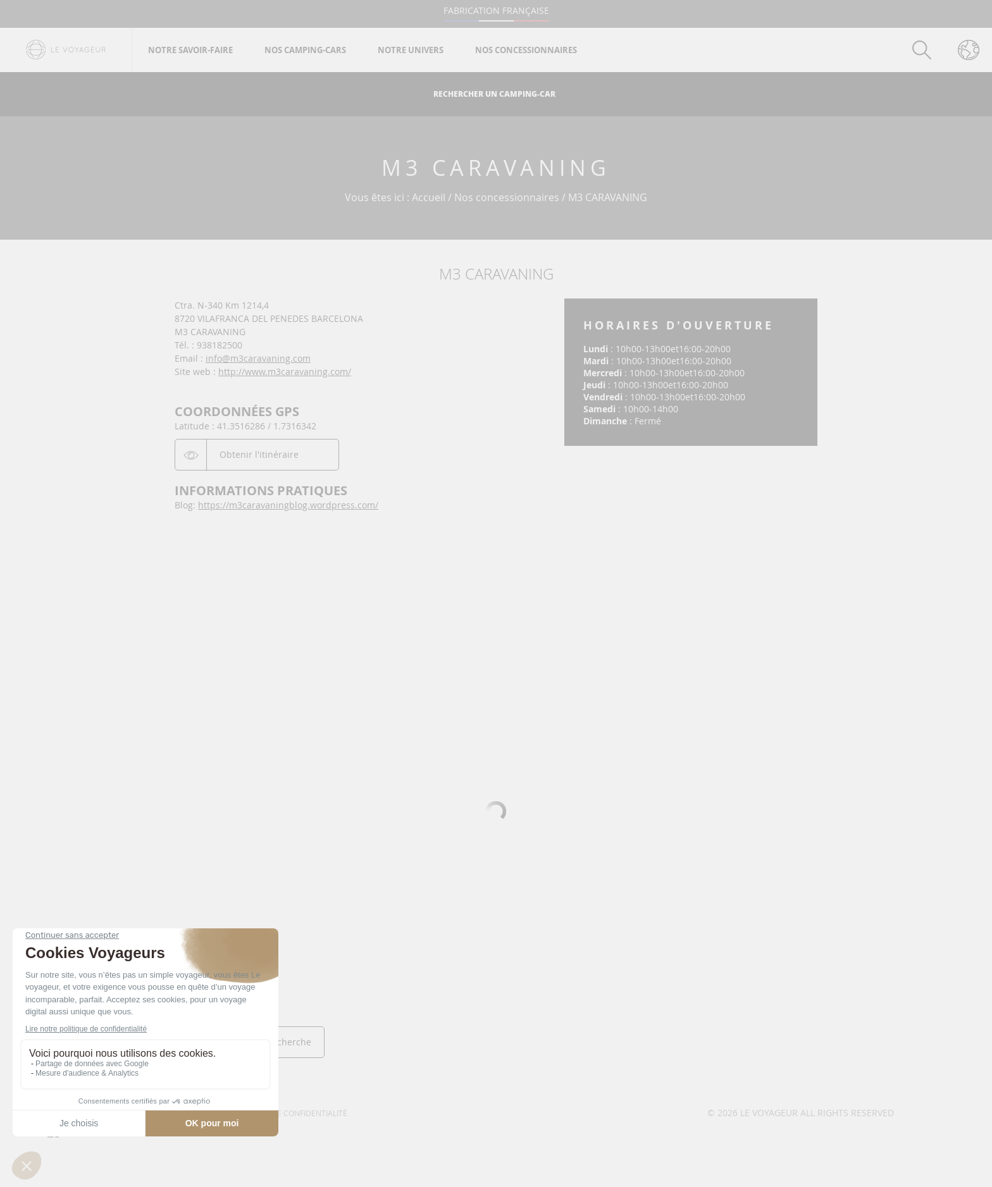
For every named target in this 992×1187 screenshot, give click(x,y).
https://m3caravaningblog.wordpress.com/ (288, 505)
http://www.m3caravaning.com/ (284, 372)
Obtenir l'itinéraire (259, 454)
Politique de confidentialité (289, 1113)
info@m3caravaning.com (258, 358)
